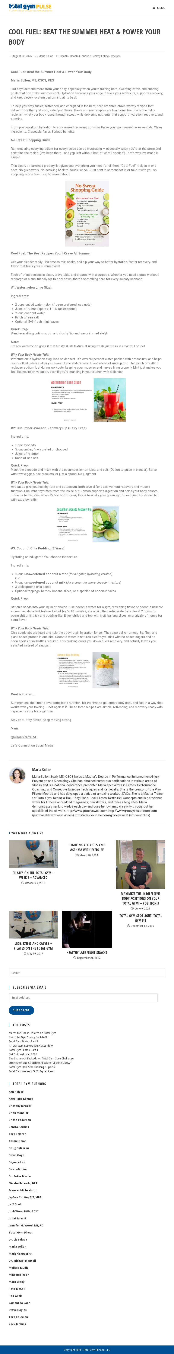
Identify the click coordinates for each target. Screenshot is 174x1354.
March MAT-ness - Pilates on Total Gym (32, 1032)
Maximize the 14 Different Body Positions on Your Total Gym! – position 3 (141, 898)
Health (64, 56)
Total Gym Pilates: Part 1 (23, 1049)
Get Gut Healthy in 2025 (23, 1053)
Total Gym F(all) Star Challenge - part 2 (32, 1066)
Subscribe (21, 1009)
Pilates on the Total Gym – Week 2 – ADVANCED (33, 874)
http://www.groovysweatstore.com (132, 811)
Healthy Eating (100, 56)
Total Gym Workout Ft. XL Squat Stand (31, 1070)
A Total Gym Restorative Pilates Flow (31, 1045)
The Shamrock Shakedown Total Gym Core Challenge (41, 1058)
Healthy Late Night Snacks (87, 952)
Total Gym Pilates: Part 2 (23, 1041)
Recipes (116, 56)
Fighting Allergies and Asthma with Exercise (87, 847)
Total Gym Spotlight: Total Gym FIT (140, 917)
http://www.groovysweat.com (87, 811)
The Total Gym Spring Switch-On (28, 1036)
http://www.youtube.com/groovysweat (101, 815)
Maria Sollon (46, 56)
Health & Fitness (79, 56)
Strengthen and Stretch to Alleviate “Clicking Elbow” (40, 1062)
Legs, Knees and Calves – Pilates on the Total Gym (33, 945)
